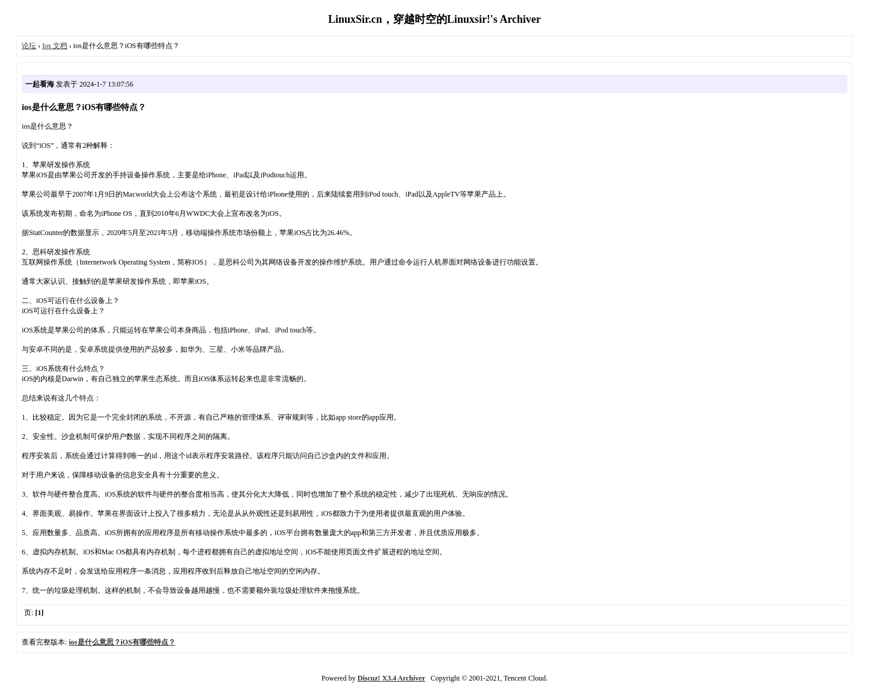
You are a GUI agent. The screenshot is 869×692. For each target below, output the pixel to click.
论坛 (29, 45)
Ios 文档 (54, 45)
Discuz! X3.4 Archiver (391, 678)
